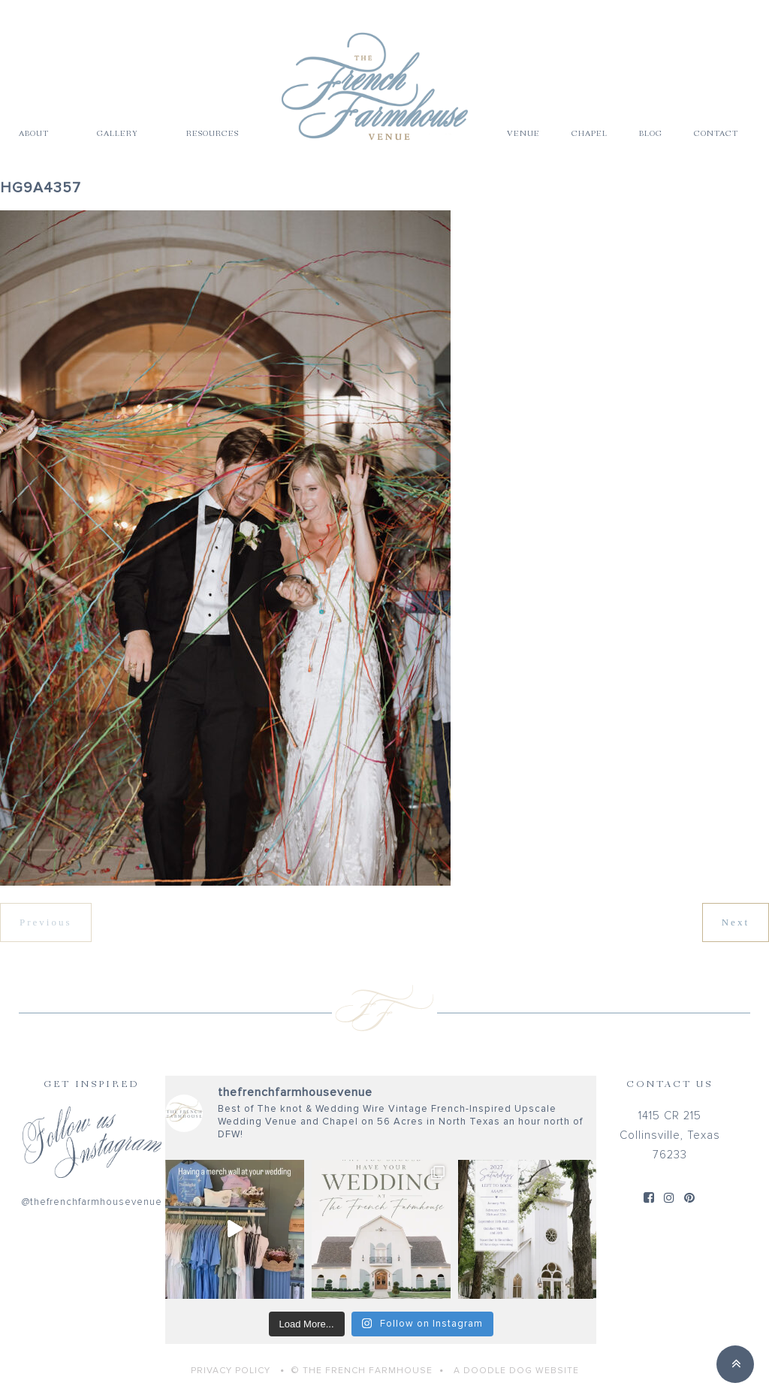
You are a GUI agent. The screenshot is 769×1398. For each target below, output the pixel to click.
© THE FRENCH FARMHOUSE (362, 1370)
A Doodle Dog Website (516, 1370)
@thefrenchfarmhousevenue (92, 1202)
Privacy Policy (230, 1370)
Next (735, 922)
